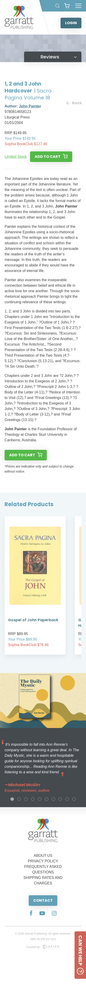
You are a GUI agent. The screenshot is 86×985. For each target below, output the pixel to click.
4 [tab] (33, 799)
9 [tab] (67, 799)
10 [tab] (74, 799)
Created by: (43, 947)
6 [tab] (46, 799)
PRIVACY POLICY (43, 861)
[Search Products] (57, 6)
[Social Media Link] (31, 913)
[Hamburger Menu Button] (78, 6)
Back (73, 103)
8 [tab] (60, 799)
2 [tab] (19, 799)
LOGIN (71, 23)
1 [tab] (12, 799)
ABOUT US (43, 856)
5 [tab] (39, 799)
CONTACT (43, 900)
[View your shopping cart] (66, 5)
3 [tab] (26, 799)
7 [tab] (53, 799)
